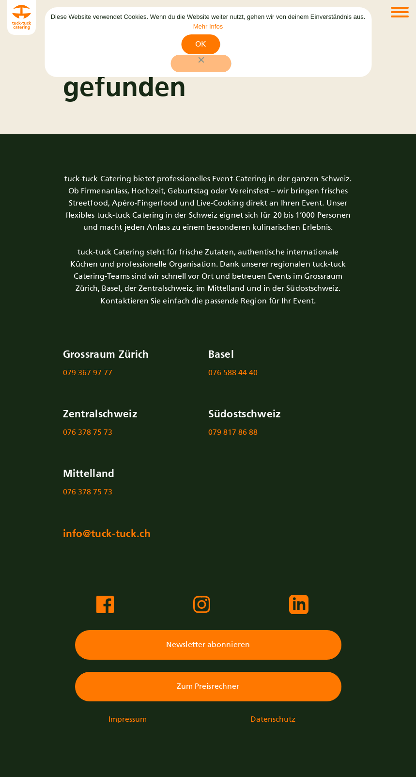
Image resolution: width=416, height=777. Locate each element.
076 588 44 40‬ (233, 373)
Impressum (127, 719)
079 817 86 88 (233, 432)
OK (200, 44)
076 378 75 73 (88, 432)
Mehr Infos (208, 26)
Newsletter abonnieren (208, 645)
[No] (200, 63)
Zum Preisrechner (208, 686)
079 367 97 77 (88, 373)
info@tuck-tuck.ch (107, 534)
